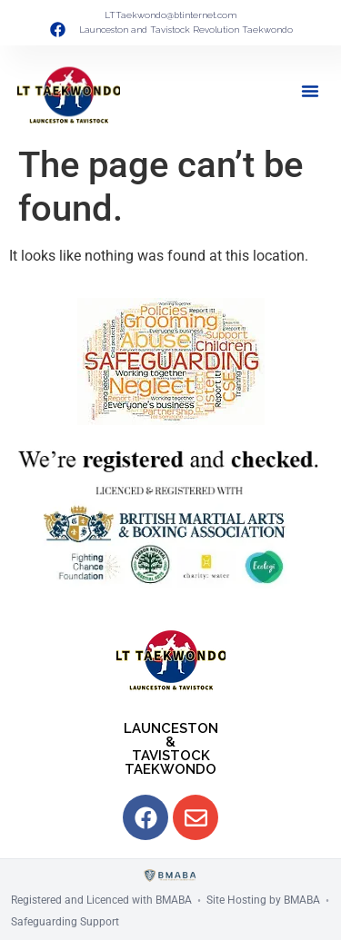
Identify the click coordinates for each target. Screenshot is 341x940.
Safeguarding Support (65, 921)
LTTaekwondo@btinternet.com (170, 15)
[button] (310, 90)
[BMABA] (170, 876)
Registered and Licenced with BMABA (101, 900)
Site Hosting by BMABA (263, 900)
